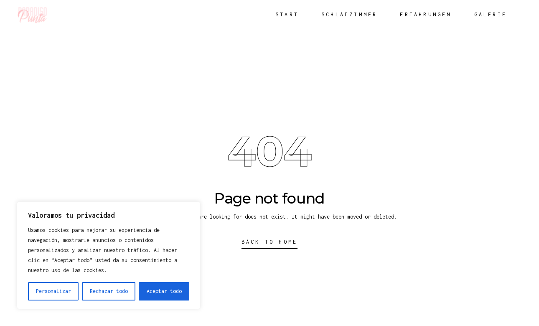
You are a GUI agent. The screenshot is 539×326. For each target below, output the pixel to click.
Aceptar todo (164, 291)
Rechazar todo (109, 291)
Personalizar (53, 291)
